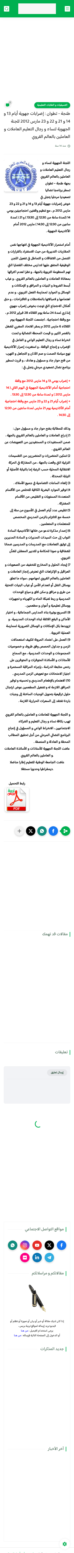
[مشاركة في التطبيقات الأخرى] (19, 831)
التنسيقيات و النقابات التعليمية (52, 105)
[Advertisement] (37, 62)
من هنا (24, 1330)
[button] (53, 831)
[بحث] (6, 9)
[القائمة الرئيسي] (67, 9)
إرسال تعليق (57, 1072)
